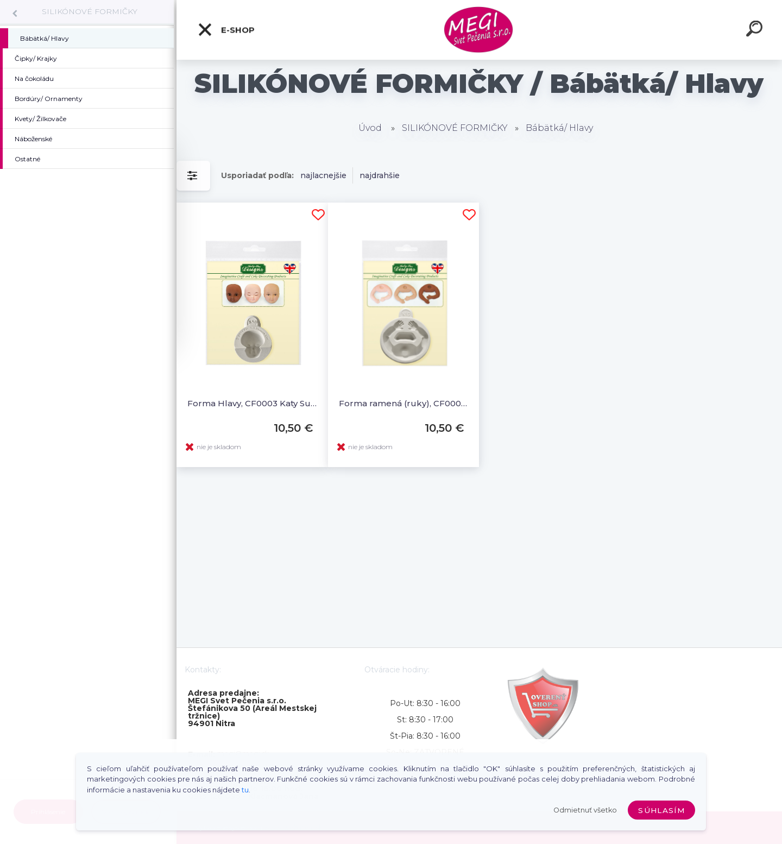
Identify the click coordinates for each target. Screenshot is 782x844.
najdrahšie (380, 175)
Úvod (370, 128)
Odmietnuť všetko (585, 810)
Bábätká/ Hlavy (559, 128)
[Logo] (479, 30)
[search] (756, 30)
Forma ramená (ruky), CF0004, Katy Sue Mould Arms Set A (404, 403)
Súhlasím (661, 810)
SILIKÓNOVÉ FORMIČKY (89, 11)
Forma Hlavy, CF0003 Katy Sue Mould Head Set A (252, 403)
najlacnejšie (323, 175)
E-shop (226, 29)
